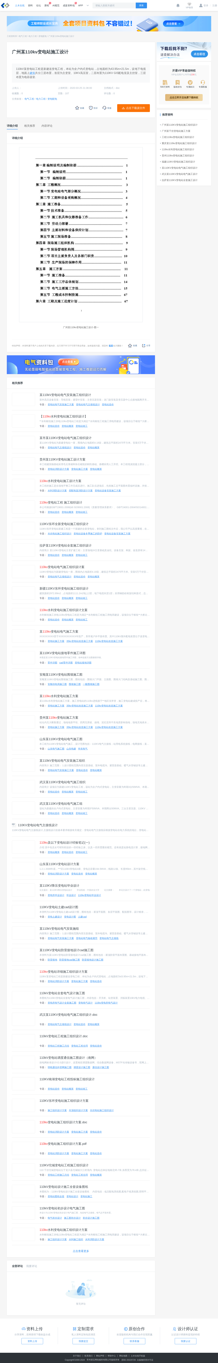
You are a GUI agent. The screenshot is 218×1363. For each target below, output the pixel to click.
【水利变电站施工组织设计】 (64, 416)
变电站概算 (68, 426)
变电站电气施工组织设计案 (62, 567)
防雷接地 (52, 959)
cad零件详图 (66, 662)
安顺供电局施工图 (57, 684)
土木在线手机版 (138, 1356)
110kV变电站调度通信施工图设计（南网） (68, 1057)
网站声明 (100, 1356)
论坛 (38, 5)
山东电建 (71, 748)
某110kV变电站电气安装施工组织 (62, 760)
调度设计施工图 (82, 1067)
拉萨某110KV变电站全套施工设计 (179, 180)
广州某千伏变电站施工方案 (175, 131)
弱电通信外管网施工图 (60, 1067)
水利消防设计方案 (57, 490)
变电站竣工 (82, 426)
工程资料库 (12, 36)
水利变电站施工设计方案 (60, 481)
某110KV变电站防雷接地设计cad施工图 (67, 950)
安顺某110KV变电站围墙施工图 (61, 674)
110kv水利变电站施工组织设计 (177, 149)
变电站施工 (86, 1196)
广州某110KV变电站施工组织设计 (179, 124)
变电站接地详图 (83, 662)
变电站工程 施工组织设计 (61, 502)
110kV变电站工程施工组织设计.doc (64, 1036)
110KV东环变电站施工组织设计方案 (64, 1100)
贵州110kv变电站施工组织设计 (177, 155)
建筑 (32, 73)
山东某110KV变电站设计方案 (59, 864)
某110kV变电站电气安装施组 (59, 928)
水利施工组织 (76, 1239)
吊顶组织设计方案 (78, 1110)
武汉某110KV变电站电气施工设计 (179, 174)
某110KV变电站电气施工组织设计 (179, 167)
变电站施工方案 (79, 469)
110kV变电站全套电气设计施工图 (62, 993)
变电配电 (42, 36)
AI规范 (55, 5)
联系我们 (88, 1356)
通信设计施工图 (100, 1067)
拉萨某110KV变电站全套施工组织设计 (66, 545)
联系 (111, 346)
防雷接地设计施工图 (92, 959)
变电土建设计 (55, 916)
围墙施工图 (75, 684)
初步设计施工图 (91, 1218)
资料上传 (32, 1341)
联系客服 (134, 1341)
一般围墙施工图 (91, 684)
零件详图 (52, 662)
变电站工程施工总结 (58, 1045)
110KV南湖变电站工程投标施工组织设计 (67, 1079)
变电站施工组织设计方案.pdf (63, 1143)
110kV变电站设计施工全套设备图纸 (64, 1187)
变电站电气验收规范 (86, 938)
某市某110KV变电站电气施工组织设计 (66, 438)
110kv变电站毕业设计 (89, 895)
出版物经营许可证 (145, 1360)
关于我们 (77, 1356)
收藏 (132, 345)
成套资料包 (69, 4)
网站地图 (123, 1356)
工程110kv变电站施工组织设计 (177, 137)
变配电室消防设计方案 (81, 490)
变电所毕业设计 (56, 895)
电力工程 (33, 36)
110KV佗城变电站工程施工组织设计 (64, 1165)
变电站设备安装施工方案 (108, 490)
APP (80, 5)
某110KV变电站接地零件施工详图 (62, 653)
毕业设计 (71, 895)
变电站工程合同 (79, 1045)
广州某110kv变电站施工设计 (61, 36)
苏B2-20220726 (128, 1360)
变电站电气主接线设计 (88, 404)
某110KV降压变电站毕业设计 (59, 885)
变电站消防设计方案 (58, 469)
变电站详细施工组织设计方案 (64, 971)
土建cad (82, 916)
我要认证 (185, 1341)
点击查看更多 (81, 1251)
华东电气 (83, 748)
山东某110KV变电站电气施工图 (61, 739)
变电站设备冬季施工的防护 (88, 533)
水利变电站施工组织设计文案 (64, 610)
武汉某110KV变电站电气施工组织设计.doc (68, 1014)
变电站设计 (72, 1196)
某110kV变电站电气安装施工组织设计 (65, 395)
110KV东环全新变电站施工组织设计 (64, 524)
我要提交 (83, 1341)
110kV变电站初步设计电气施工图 (62, 1208)
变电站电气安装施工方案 (61, 404)
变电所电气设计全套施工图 (62, 1002)
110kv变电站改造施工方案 (109, 641)
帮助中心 (112, 1356)
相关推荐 (17, 383)
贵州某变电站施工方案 (59, 717)
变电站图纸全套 (56, 1196)
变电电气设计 (85, 1002)
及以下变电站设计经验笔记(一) (65, 842)
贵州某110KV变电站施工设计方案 (62, 459)
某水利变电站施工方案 (59, 696)
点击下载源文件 (135, 108)
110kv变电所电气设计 (106, 1002)
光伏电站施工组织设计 (60, 533)
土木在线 (20, 5)
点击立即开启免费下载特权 (184, 97)
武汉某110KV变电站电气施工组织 (62, 782)
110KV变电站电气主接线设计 (35, 825)
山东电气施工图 (56, 748)
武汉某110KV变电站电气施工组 (61, 803)
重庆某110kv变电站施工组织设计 (178, 143)
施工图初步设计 (72, 1218)
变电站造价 (108, 404)
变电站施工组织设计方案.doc (63, 1122)
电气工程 (23, 36)
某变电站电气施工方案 (59, 631)
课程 (46, 4)
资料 (30, 5)
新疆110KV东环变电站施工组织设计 (64, 588)
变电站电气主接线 (109, 938)
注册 (213, 5)
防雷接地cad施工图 (69, 959)
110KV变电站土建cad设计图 (59, 907)
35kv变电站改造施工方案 (79, 641)
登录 (203, 5)
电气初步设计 (55, 1218)
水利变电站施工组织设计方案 (64, 1230)
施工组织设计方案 (57, 1110)
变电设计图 (70, 916)
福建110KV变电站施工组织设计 (177, 161)
